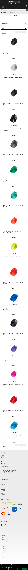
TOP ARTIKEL (3, 490)
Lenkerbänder (12, 12)
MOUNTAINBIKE (4, 531)
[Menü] (3, 7)
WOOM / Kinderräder (5, 539)
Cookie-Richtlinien (8, 567)
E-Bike (3, 537)
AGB (1, 483)
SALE (2, 555)
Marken (3, 557)
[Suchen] (27, 10)
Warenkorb (3, 494)
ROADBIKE (3, 535)
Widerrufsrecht (3, 497)
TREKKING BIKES (4, 533)
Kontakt (2, 485)
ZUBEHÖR (3, 546)
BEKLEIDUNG (4, 548)
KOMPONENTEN (5, 12)
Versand (2, 493)
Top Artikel (3, 550)
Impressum (3, 481)
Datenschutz (3, 484)
